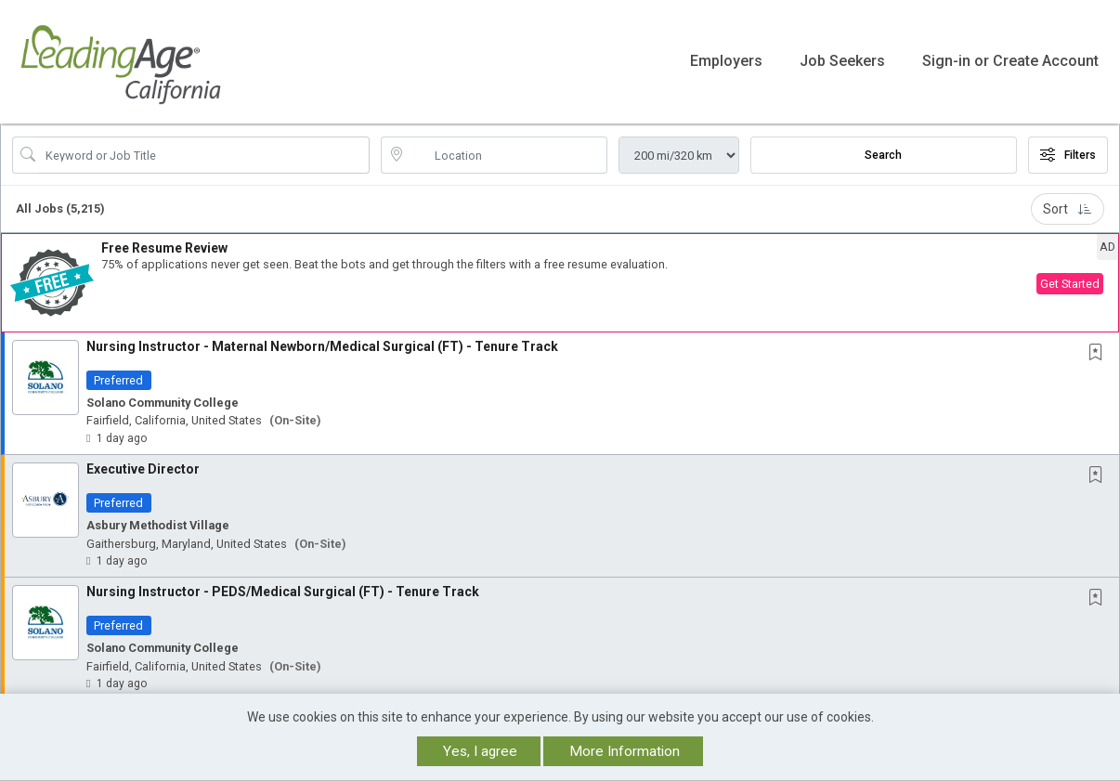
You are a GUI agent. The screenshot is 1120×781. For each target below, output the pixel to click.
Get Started (1070, 279)
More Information (624, 751)
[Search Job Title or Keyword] (204, 149)
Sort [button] (1067, 203)
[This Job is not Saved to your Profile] (1099, 347)
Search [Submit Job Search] (883, 149)
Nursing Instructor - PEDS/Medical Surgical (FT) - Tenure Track (282, 586)
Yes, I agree (480, 751)
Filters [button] (1068, 149)
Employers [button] (726, 59)
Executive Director (143, 463)
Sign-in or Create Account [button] (1010, 59)
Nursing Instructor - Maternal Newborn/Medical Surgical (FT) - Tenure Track (322, 340)
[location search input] (506, 149)
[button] (560, 277)
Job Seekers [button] (842, 59)
